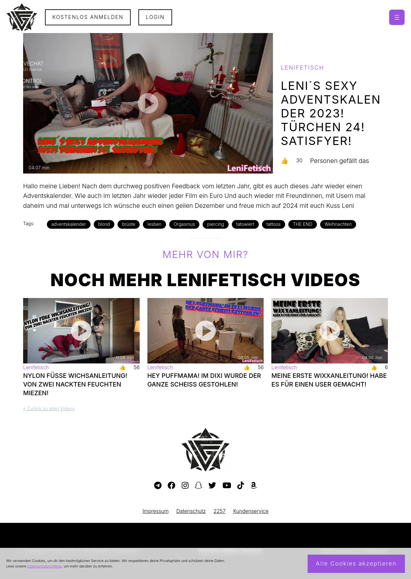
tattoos (274, 224)
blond (104, 224)
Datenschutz (191, 511)
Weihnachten (338, 224)
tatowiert (245, 224)
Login (155, 17)
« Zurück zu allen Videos (48, 408)
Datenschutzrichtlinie (44, 566)
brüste (128, 224)
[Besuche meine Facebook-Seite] (171, 486)
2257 (219, 511)
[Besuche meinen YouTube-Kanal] (227, 486)
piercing (215, 224)
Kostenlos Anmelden (88, 17)
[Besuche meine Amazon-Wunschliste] (253, 486)
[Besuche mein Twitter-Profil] (212, 486)
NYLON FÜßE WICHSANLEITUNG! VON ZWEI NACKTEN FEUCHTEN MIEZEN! (75, 384)
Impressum (156, 511)
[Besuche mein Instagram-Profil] (185, 486)
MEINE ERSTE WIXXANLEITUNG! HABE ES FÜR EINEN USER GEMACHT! (329, 380)
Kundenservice (250, 511)
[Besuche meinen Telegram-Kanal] (158, 486)
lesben (154, 224)
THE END (302, 224)
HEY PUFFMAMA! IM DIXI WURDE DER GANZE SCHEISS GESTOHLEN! (204, 380)
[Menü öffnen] (397, 17)
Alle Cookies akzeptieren (356, 563)
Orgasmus (184, 224)
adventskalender (68, 224)
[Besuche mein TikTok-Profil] (240, 486)
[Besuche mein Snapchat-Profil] (198, 486)
